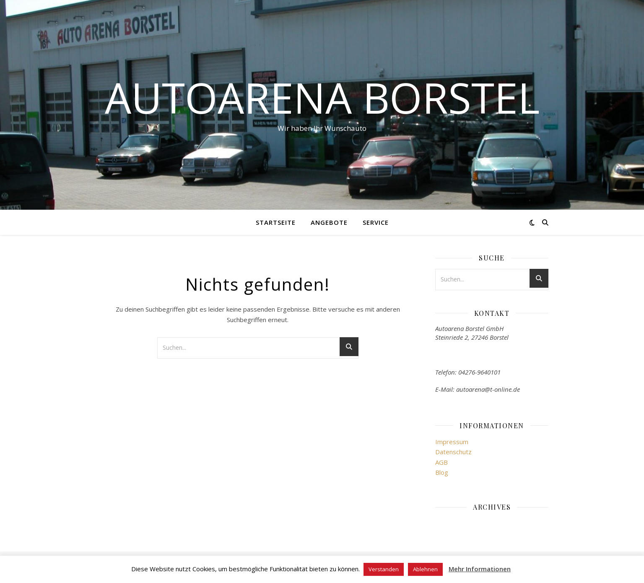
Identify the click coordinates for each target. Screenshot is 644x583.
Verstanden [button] (384, 569)
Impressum (451, 441)
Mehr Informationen (480, 569)
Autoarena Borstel (322, 97)
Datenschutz (453, 452)
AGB (441, 462)
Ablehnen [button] (425, 569)
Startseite (276, 222)
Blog (441, 472)
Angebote (329, 222)
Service (376, 222)
